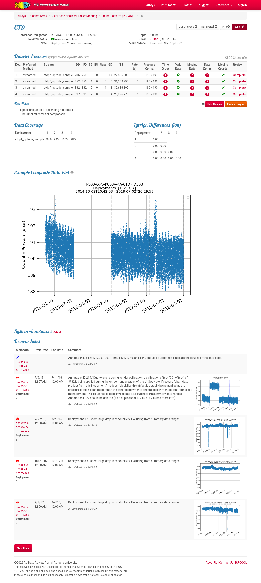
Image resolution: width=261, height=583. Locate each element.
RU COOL (241, 562)
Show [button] (57, 332)
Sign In (242, 5)
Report (239, 26)
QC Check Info (236, 57)
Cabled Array (38, 16)
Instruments (169, 5)
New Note (23, 548)
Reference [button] (224, 5)
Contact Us (226, 562)
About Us (211, 562)
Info (226, 26)
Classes (188, 5)
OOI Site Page (188, 26)
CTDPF (154, 39)
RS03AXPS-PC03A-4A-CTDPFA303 (22, 366)
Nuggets (204, 5)
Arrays (150, 5)
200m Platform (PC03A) (117, 16)
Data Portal (209, 26)
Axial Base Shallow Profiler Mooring (74, 16)
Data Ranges (214, 104)
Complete (239, 75)
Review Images (235, 104)
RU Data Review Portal (51, 5)
